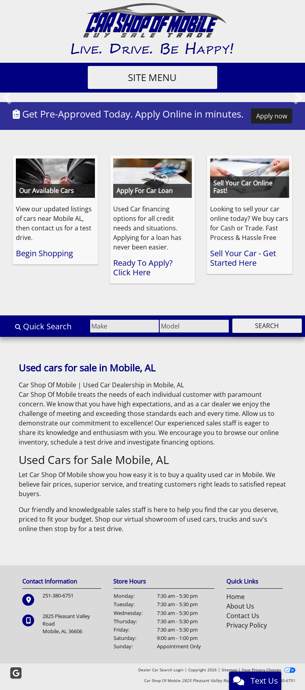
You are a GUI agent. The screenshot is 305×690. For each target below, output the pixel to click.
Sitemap (229, 670)
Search (263, 325)
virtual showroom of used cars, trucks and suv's (195, 519)
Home (235, 596)
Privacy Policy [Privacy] (246, 625)
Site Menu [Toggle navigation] (152, 77)
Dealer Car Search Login (160, 670)
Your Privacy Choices (268, 670)
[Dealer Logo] (152, 29)
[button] (7, 97)
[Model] (182, 326)
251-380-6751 (57, 595)
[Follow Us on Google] (15, 673)
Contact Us (242, 615)
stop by (65, 528)
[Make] (104, 326)
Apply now (271, 116)
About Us (240, 606)
